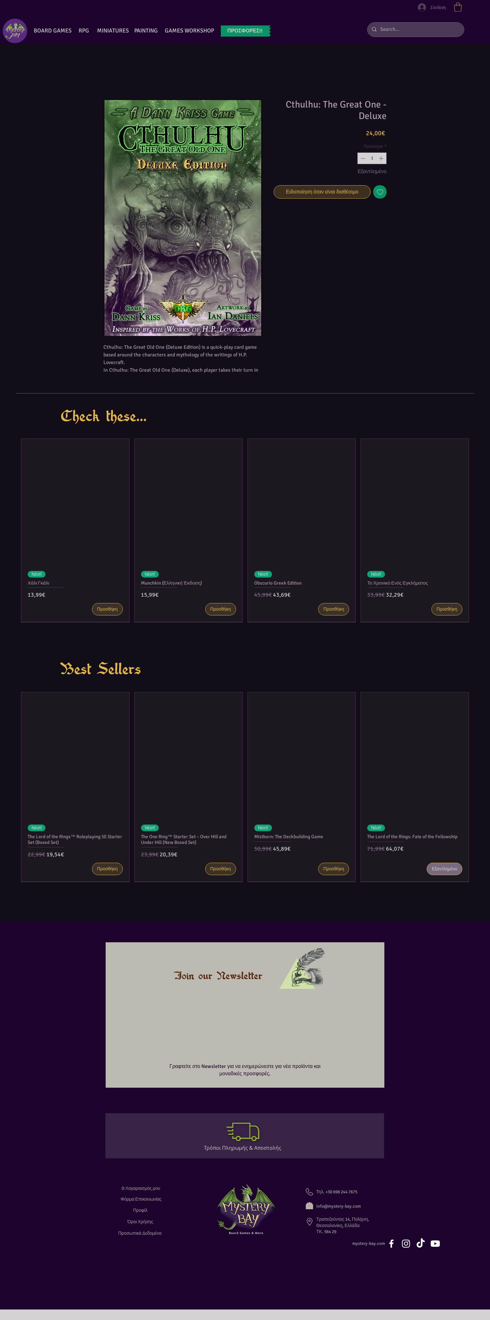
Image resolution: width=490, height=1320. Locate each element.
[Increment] (382, 158)
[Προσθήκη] (107, 609)
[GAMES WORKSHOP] (189, 31)
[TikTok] (420, 1243)
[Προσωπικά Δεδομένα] (141, 1233)
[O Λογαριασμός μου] (141, 1188)
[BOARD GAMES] (53, 31)
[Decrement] (362, 158)
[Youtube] (435, 1243)
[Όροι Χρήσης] (141, 1222)
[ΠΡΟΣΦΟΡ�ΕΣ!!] (245, 31)
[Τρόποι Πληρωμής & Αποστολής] (245, 1148)
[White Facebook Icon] (391, 1243)
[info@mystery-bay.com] (345, 1206)
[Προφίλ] (141, 1210)
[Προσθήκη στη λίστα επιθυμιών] (380, 192)
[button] (458, 7)
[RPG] (83, 31)
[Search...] (415, 30)
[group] (245, 530)
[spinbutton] (372, 158)
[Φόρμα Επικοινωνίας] (141, 1199)
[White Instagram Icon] (406, 1243)
